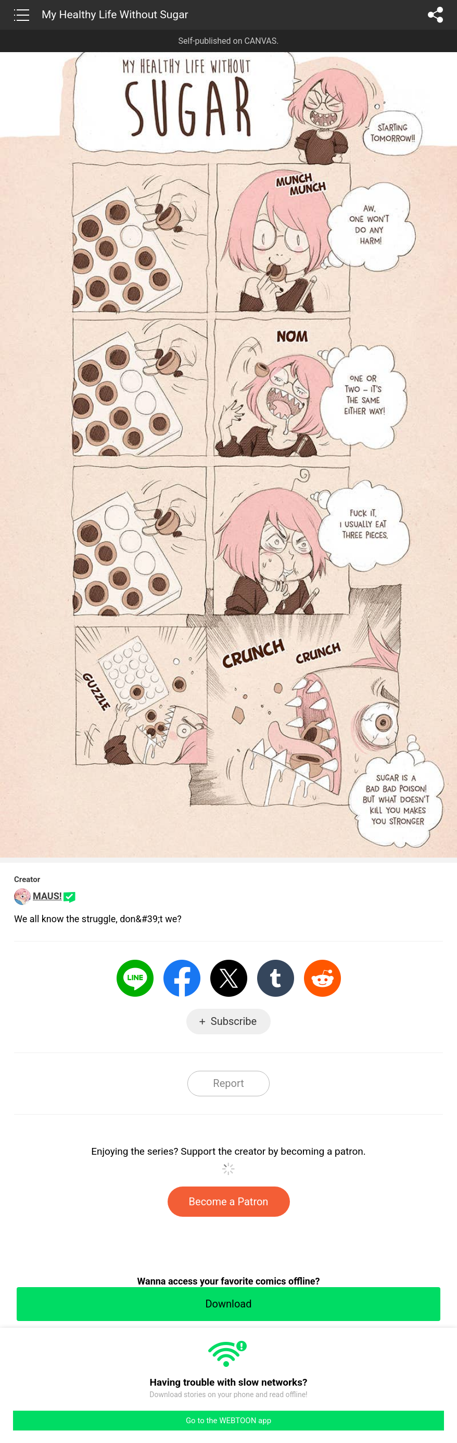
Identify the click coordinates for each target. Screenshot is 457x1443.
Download (228, 1304)
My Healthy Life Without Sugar (115, 14)
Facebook (181, 978)
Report (228, 1083)
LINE (135, 978)
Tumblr (275, 978)
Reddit (322, 978)
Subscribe (234, 1021)
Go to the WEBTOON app (228, 1420)
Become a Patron (229, 1201)
